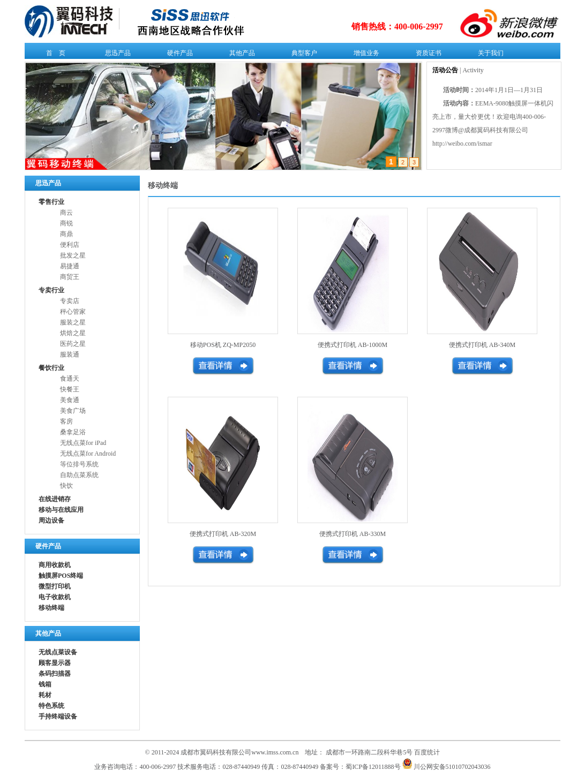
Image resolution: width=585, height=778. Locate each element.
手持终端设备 (58, 716)
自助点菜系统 (79, 475)
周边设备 (51, 520)
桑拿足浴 (73, 432)
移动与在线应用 (61, 509)
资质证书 (426, 55)
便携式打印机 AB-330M (352, 534)
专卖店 (69, 301)
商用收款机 (55, 565)
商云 (66, 212)
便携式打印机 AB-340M (482, 345)
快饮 (66, 485)
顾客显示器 (55, 663)
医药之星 (73, 344)
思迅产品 (115, 55)
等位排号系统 (79, 464)
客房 (66, 421)
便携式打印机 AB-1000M (352, 345)
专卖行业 (51, 290)
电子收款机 (55, 597)
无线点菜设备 (58, 652)
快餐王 (69, 389)
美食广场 (73, 410)
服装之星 (73, 322)
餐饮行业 (51, 368)
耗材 (45, 695)
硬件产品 (177, 55)
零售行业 (51, 202)
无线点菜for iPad (83, 443)
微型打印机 (55, 586)
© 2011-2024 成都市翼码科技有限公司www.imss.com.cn (222, 752)
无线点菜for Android (88, 453)
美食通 (69, 400)
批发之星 (73, 255)
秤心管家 (73, 311)
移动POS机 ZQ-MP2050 (223, 345)
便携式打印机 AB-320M (223, 534)
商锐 (66, 223)
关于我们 (488, 55)
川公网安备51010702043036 (446, 767)
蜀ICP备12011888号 (373, 767)
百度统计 (427, 752)
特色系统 (51, 705)
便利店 (69, 244)
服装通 (69, 354)
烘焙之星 (73, 333)
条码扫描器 (55, 673)
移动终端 (51, 607)
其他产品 (239, 55)
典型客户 (302, 55)
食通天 (69, 378)
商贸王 (69, 277)
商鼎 (66, 234)
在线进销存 (55, 499)
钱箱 (45, 684)
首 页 (53, 55)
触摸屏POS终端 (61, 575)
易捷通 (69, 266)
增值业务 (364, 55)
